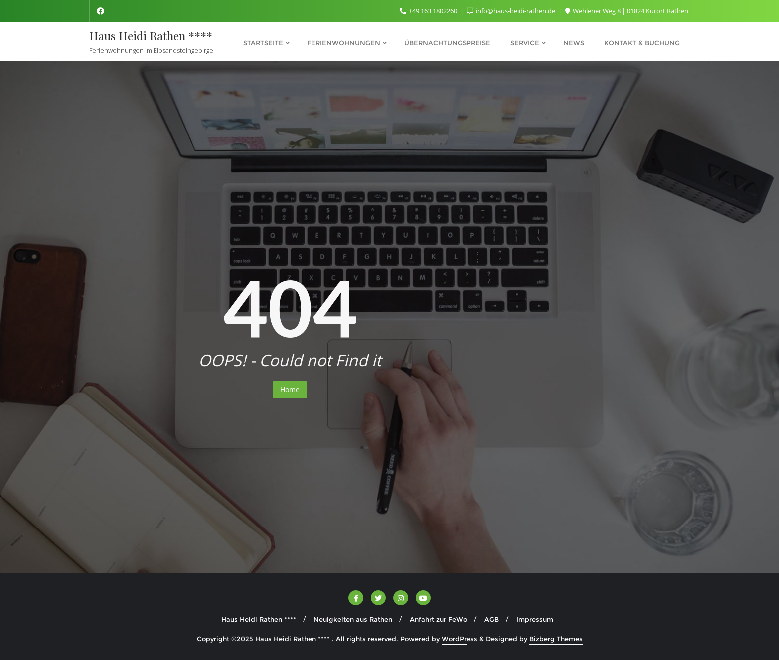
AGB (491, 619)
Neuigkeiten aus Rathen (352, 619)
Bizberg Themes (556, 639)
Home (290, 389)
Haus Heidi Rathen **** (258, 619)
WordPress (459, 639)
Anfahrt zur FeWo (438, 619)
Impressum (534, 619)
